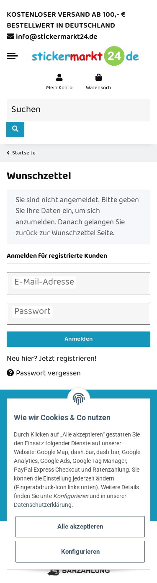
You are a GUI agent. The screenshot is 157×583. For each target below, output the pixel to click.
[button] (59, 82)
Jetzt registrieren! (68, 359)
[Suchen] (78, 110)
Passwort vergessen (44, 373)
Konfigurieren (80, 551)
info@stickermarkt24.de (57, 37)
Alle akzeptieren (80, 526)
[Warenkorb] (98, 82)
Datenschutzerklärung (43, 504)
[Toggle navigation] (12, 56)
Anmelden (78, 339)
